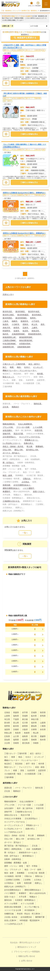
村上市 (35, 324)
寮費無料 (40, 446)
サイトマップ (30, 947)
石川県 (25, 723)
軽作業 (40, 374)
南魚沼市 (36, 331)
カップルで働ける (31, 907)
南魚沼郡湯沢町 (26, 340)
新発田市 (25, 321)
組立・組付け (7, 101)
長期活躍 (7, 485)
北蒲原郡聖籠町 (18, 334)
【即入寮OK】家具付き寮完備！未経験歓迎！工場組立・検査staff (25, 95)
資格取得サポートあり (28, 852)
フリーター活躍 (23, 427)
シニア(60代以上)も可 (13, 832)
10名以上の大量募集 (12, 818)
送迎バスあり (39, 491)
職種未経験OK (9, 424)
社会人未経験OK (18, 50)
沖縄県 (36, 743)
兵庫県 (34, 729)
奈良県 (43, 729)
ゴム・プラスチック (12, 869)
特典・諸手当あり (11, 856)
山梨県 (43, 723)
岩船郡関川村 (8, 347)
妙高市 (17, 328)
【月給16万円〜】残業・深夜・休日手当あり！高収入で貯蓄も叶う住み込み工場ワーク (24, 46)
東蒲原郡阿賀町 (26, 337)
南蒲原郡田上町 (9, 337)
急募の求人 (29, 443)
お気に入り (31, 4)
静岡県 (25, 726)
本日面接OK (29, 910)
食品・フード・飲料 (32, 869)
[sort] (39, 26)
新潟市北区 (8, 311)
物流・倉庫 (8, 475)
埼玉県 (7, 719)
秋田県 (43, 712)
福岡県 (16, 740)
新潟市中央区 (34, 311)
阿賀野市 (7, 331)
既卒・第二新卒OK (25, 808)
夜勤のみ (39, 876)
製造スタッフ (7, 50)
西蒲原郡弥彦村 (35, 334)
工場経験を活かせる (11, 501)
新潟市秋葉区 (23, 315)
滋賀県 (7, 729)
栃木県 (34, 716)
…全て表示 (7, 53)
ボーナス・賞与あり (11, 453)
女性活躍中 (8, 430)
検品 (19, 367)
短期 (19, 883)
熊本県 (43, 740)
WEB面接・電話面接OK (30, 920)
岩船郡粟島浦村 (23, 347)
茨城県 (25, 716)
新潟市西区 (8, 318)
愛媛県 (43, 736)
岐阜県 (16, 726)
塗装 (22, 770)
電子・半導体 (31, 866)
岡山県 (36, 733)
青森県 (16, 712)
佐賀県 (25, 740)
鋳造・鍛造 (40, 767)
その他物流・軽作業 (12, 876)
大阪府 (25, 729)
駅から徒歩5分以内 (38, 893)
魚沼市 (26, 331)
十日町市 (16, 324)
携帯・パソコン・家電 (13, 866)
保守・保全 (30, 764)
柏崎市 (15, 321)
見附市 (26, 324)
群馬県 (43, 716)
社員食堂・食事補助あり (25, 900)
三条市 (6, 321)
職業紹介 (15, 407)
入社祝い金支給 (10, 917)
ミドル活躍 (38, 427)
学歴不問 (39, 430)
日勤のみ (27, 479)
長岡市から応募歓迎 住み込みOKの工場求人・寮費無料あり (24, 193)
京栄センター (8, 294)
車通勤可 (7, 491)
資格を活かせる (10, 815)
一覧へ (25, 533)
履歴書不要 (40, 917)
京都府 (16, 729)
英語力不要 (18, 434)
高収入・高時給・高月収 (13, 446)
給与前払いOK (32, 450)
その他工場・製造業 (36, 873)
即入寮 (30, 446)
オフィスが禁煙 (10, 903)
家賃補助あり (28, 856)
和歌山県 (8, 733)
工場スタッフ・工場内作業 (33, 50)
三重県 (43, 726)
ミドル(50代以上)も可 (13, 924)
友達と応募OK (10, 920)
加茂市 (6, 324)
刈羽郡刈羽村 (25, 344)
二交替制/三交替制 (12, 880)
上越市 (35, 328)
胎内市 (6, 334)
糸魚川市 (7, 328)
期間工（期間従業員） (13, 849)
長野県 (7, 726)
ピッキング (38, 367)
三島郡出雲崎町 (9, 340)
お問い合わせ (26, 961)
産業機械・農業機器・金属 (15, 863)
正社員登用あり (9, 437)
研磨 (15, 770)
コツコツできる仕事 (12, 910)
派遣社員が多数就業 (12, 907)
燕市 (43, 324)
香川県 (34, 736)
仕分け (27, 367)
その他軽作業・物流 (12, 774)
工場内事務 (9, 777)
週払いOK (18, 450)
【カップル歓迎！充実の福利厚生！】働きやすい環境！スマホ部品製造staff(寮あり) (24, 146)
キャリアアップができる (29, 437)
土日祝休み (9, 883)
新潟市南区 (37, 315)
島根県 (27, 733)
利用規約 (36, 952)
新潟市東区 (20, 311)
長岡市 (33, 318)
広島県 (7, 736)
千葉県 (16, 719)
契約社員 (38, 404)
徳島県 (25, 736)
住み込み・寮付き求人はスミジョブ (25, 942)
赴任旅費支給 (26, 917)
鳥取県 (18, 733)
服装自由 (8, 900)
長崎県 (34, 740)
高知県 (7, 740)
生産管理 (31, 770)
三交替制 (27, 880)
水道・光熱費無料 (33, 849)
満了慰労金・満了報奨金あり (16, 846)
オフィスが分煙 (27, 903)
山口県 (16, 736)
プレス (7, 770)
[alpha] (10, 4)
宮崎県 (16, 743)
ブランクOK (8, 427)
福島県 (16, 716)
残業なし (38, 883)
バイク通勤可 (29, 488)
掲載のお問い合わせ (26, 956)
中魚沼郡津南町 (9, 344)
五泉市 (26, 328)
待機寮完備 (9, 914)
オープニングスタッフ (13, 825)
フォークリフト (25, 767)
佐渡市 (17, 331)
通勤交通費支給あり (11, 488)
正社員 (6, 407)
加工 (43, 50)
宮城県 (34, 712)
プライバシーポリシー (23, 952)
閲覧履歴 (38, 4)
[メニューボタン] (46, 4)
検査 (43, 149)
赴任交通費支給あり (22, 485)
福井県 (34, 723)
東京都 (25, 719)
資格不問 (7, 434)
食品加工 (8, 764)
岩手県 (25, 712)
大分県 (7, 743)
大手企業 (22, 897)
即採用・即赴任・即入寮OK (28, 914)
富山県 (16, 723)
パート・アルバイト (23, 788)
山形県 (7, 716)
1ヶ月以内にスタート (12, 443)
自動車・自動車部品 (12, 859)
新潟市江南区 (8, 315)
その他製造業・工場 (32, 774)
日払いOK (7, 450)
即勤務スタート (31, 440)
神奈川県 (35, 719)
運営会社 (21, 947)
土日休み (26, 482)
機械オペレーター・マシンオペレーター (20, 370)
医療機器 (20, 873)
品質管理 (42, 770)
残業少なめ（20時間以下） (15, 886)
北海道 (7, 712)
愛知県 (34, 726)
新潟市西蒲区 (21, 318)
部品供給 (19, 764)
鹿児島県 (26, 743)
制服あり (33, 897)
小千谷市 (36, 321)
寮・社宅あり (8, 462)
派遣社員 (8, 788)
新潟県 (7, 723)
